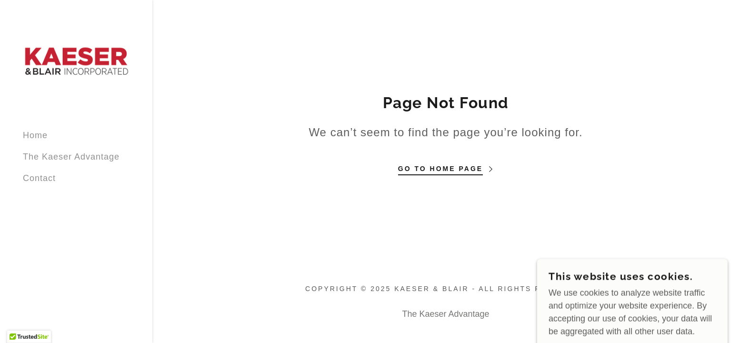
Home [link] (35, 135)
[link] (76, 61)
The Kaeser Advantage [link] (71, 156)
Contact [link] (39, 178)
